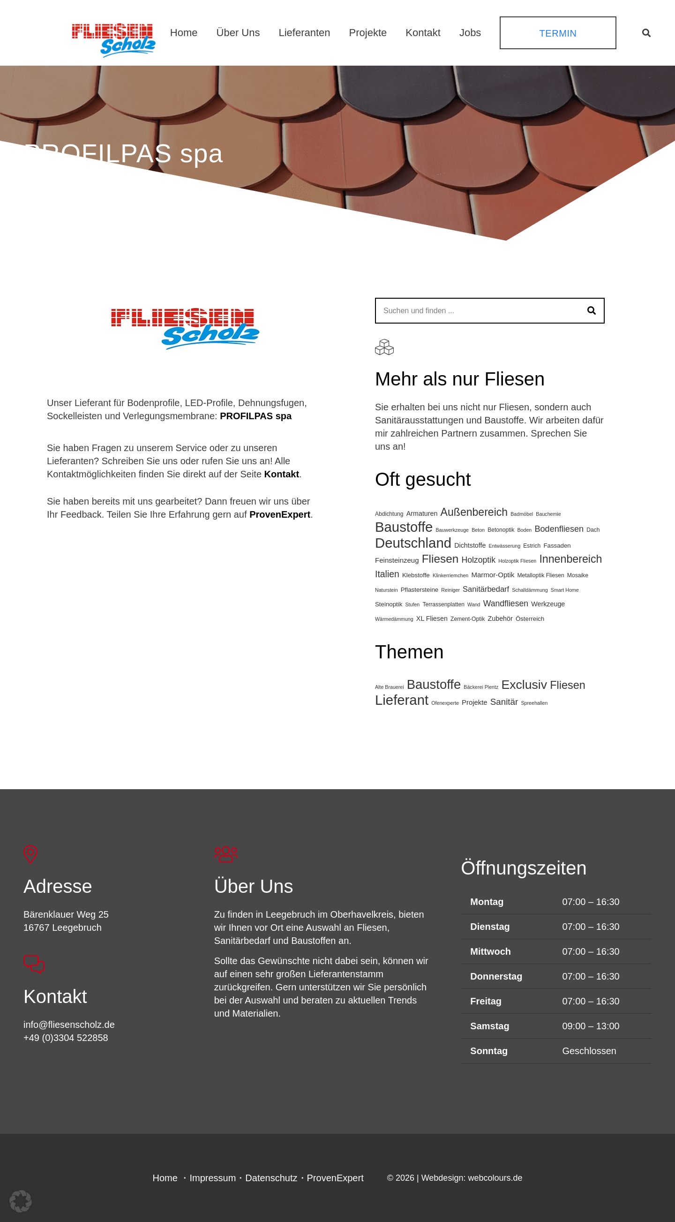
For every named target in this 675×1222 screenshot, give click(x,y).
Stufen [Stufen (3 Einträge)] (412, 604)
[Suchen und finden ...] (490, 311)
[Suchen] (592, 311)
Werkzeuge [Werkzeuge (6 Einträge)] (548, 604)
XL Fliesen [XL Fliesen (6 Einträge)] (432, 618)
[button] (646, 33)
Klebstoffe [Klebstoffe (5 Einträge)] (416, 575)
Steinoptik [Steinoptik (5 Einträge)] (388, 604)
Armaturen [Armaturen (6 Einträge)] (422, 513)
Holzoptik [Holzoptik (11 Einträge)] (478, 560)
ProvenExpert (279, 514)
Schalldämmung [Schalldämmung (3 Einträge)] (530, 590)
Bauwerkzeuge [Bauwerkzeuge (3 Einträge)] (452, 530)
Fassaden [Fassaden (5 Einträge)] (556, 545)
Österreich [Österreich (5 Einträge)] (530, 618)
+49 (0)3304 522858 (65, 1038)
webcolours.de (495, 1178)
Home (165, 1178)
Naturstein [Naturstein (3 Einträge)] (386, 590)
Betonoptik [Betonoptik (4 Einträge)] (501, 530)
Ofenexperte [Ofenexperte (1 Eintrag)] (445, 703)
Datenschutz (271, 1178)
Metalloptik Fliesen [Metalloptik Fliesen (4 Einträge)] (540, 575)
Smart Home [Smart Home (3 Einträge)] (565, 590)
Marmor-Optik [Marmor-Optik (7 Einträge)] (492, 575)
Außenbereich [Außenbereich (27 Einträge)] (474, 512)
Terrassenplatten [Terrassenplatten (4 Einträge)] (443, 604)
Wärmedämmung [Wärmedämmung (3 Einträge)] (394, 619)
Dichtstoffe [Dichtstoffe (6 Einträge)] (470, 545)
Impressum (212, 1178)
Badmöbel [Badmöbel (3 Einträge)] (521, 514)
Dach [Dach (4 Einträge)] (593, 530)
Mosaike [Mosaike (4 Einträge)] (577, 575)
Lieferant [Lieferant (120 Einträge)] (401, 700)
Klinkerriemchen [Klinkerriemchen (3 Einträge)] (450, 575)
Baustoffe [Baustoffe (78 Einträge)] (434, 684)
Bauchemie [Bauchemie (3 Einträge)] (548, 514)
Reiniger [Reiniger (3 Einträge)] (450, 590)
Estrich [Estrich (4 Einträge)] (531, 546)
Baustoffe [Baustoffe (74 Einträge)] (404, 527)
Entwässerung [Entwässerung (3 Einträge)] (505, 546)
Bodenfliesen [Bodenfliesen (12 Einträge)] (559, 529)
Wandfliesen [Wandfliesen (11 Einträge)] (506, 603)
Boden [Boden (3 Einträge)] (524, 530)
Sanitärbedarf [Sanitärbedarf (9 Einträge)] (486, 589)
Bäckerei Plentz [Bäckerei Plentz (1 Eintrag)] (481, 687)
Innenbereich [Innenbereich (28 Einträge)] (570, 559)
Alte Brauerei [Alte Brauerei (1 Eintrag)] (389, 687)
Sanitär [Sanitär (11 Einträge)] (504, 702)
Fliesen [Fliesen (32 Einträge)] (567, 685)
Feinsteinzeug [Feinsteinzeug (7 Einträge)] (397, 560)
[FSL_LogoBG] (114, 39)
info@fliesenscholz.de (69, 1024)
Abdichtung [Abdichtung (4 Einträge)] (389, 514)
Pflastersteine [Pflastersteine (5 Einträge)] (419, 589)
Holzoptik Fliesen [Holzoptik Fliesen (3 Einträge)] (517, 561)
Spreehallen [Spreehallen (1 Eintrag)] (534, 703)
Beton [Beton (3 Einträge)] (478, 530)
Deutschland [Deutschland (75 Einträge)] (413, 543)
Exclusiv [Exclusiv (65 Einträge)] (524, 685)
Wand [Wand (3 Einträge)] (473, 604)
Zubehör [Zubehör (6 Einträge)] (500, 618)
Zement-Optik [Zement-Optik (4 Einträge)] (467, 619)
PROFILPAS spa (256, 416)
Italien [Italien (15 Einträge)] (387, 574)
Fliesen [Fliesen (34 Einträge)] (440, 558)
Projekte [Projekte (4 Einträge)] (475, 702)
